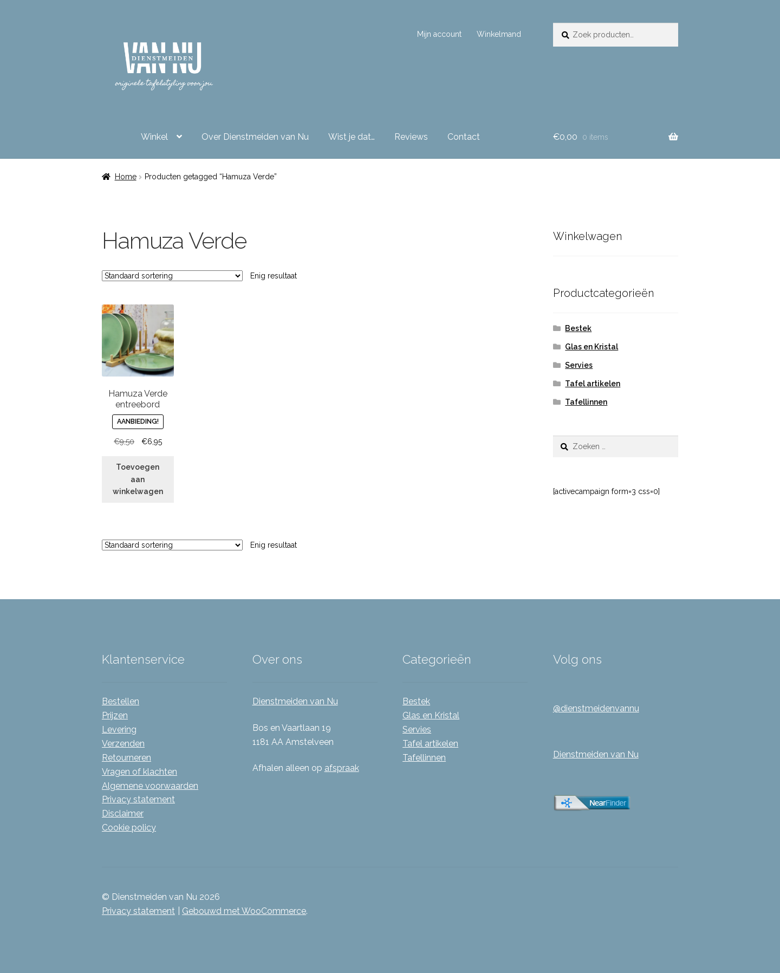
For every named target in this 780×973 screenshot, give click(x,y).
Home (125, 176)
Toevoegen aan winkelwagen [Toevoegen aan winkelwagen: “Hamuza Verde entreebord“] (138, 479)
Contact (463, 137)
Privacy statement (138, 799)
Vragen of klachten (139, 772)
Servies (579, 365)
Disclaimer (123, 813)
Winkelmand (499, 34)
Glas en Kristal (591, 346)
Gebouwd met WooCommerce (244, 911)
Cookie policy (129, 827)
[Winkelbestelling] (172, 275)
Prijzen (115, 715)
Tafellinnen (586, 402)
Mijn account (439, 34)
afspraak (341, 768)
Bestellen (120, 701)
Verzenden (123, 743)
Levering (119, 729)
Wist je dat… (351, 137)
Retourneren (126, 758)
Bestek (578, 328)
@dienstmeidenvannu (596, 708)
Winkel (154, 137)
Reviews (411, 137)
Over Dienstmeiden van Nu (255, 137)
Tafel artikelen (592, 383)
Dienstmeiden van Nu (295, 701)
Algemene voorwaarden (150, 786)
